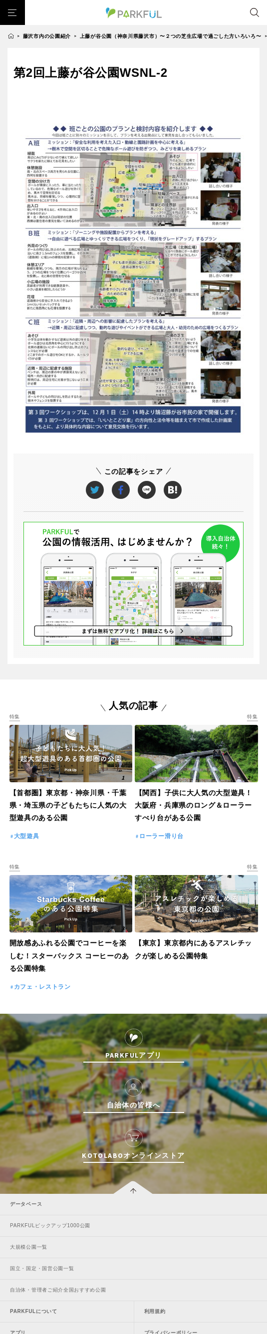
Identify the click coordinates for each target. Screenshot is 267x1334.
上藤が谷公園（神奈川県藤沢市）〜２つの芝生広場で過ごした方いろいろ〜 (171, 36)
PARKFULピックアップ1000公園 (50, 1225)
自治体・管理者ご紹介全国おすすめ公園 (58, 1290)
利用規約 (155, 1311)
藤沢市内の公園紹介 (47, 36)
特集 (14, 716)
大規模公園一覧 (28, 1247)
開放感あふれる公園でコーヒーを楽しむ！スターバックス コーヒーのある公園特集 (69, 955)
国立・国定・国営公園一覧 (42, 1268)
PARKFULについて (33, 1311)
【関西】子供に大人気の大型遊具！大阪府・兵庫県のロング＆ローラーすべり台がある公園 (194, 805)
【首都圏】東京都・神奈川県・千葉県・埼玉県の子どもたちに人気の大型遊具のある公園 (68, 805)
